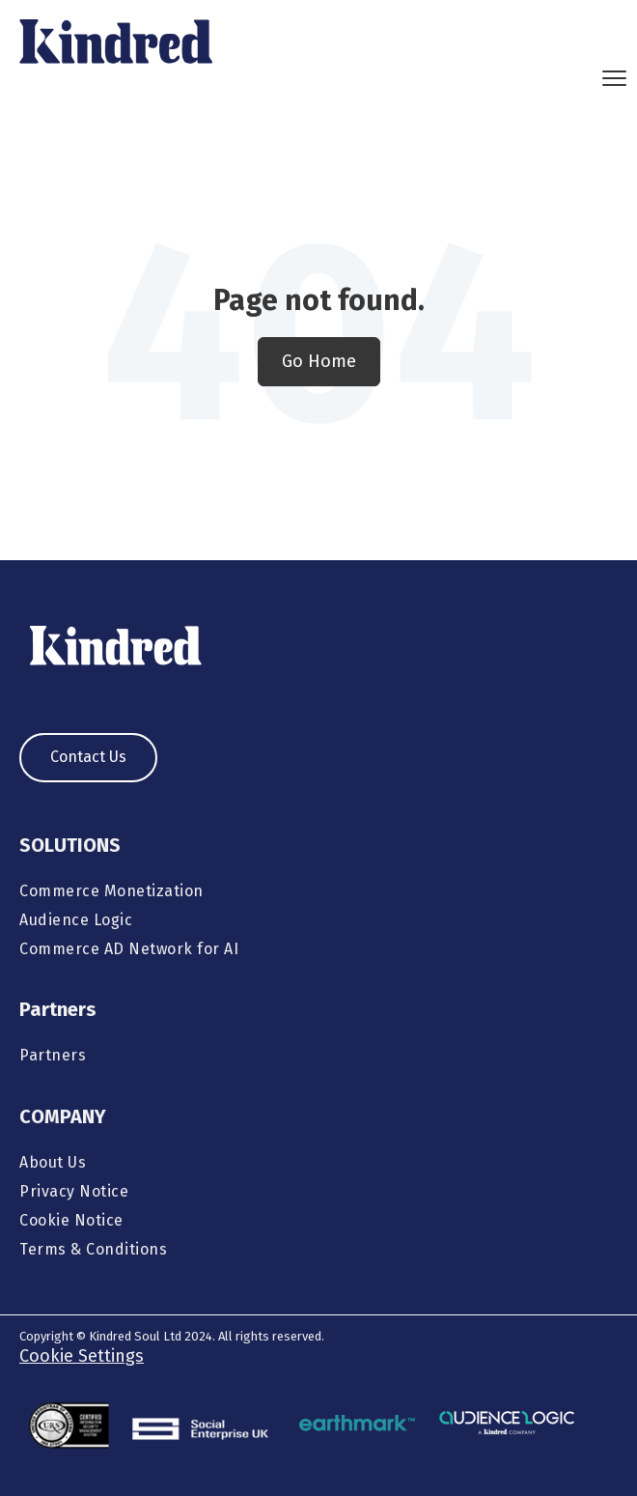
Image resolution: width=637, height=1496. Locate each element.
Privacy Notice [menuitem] (73, 1191)
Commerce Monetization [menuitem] (111, 891)
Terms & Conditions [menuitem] (93, 1249)
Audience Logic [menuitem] (75, 920)
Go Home (319, 361)
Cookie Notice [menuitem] (71, 1220)
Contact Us (88, 757)
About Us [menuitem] (52, 1162)
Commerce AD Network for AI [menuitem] (128, 949)
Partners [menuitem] (52, 1055)
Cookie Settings (81, 1356)
